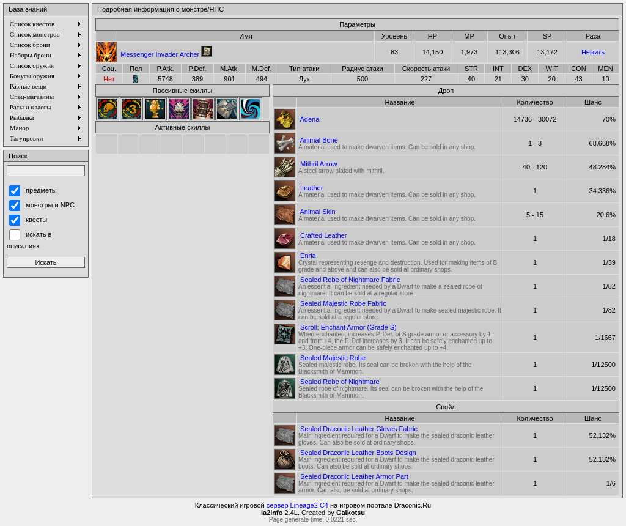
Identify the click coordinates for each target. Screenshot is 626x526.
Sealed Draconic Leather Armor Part (354, 476)
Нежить (593, 52)
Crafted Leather (323, 235)
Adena (309, 119)
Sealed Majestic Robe (333, 357)
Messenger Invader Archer (159, 54)
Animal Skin (317, 211)
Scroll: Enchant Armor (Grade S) (348, 327)
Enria (308, 255)
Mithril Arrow (318, 164)
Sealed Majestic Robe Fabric (343, 303)
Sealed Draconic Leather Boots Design (358, 452)
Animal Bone (318, 140)
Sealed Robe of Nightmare (340, 381)
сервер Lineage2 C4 (297, 505)
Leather (311, 187)
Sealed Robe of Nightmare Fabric (350, 279)
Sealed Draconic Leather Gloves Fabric (359, 428)
